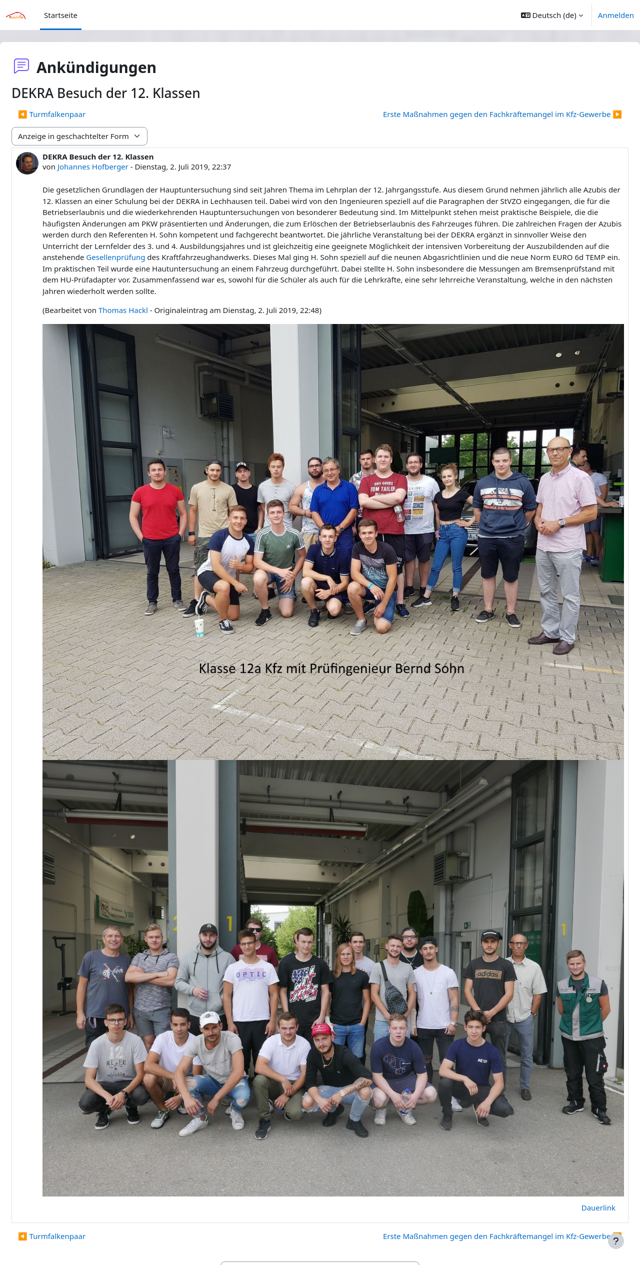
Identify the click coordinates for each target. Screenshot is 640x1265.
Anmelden (616, 15)
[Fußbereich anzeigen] (616, 1241)
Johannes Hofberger (117, 167)
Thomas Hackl (147, 321)
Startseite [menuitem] (61, 15)
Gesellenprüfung (419, 257)
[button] (552, 15)
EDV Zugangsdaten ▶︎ (560, 1209)
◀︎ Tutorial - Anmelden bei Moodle (101, 1209)
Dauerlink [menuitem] (575, 1147)
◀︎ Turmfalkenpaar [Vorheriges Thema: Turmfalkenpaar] (76, 114)
